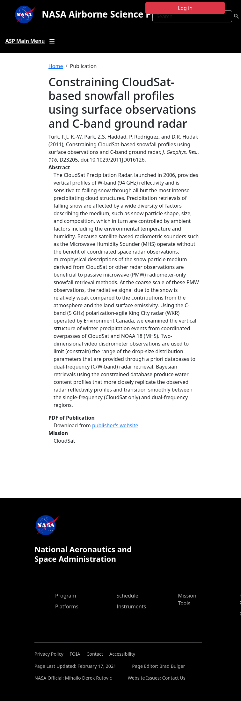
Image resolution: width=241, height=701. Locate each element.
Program (65, 595)
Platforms (66, 606)
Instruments (131, 606)
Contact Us (174, 678)
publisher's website (115, 425)
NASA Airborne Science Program (113, 14)
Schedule (127, 595)
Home (55, 66)
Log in (185, 7)
